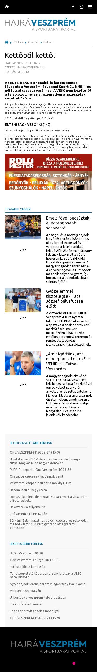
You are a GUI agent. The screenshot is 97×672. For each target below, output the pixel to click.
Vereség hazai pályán (25, 590)
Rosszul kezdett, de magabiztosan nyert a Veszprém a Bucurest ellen (48, 498)
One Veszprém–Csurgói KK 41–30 (34, 560)
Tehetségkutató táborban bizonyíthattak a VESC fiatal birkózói (45, 575)
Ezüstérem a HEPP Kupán (28, 513)
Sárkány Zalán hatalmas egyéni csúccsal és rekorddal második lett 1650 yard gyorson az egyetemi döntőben (48, 524)
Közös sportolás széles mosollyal (34, 611)
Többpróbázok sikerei (26, 604)
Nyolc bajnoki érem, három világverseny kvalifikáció (47, 584)
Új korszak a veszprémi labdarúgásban (38, 597)
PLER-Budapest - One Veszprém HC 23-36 (40, 469)
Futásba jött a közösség (27, 566)
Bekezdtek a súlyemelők (27, 507)
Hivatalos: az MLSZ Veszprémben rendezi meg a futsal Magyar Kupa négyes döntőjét (45, 461)
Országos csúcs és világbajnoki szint (36, 476)
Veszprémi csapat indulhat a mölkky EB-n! (40, 483)
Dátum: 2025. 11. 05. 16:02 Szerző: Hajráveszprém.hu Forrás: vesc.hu (24, 67)
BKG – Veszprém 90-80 (26, 553)
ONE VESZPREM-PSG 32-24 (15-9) (35, 452)
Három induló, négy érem (28, 490)
